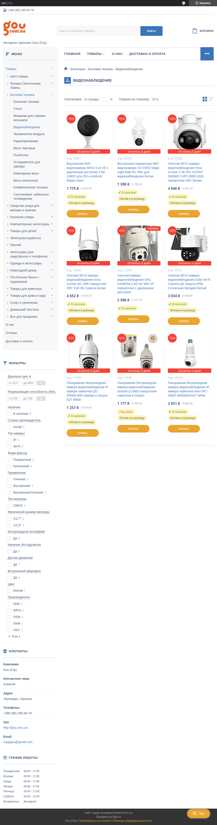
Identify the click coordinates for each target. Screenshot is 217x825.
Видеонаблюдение (27, 127)
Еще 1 (16, 636)
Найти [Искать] (151, 31)
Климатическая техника (31, 187)
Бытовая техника (22, 95)
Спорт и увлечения (23, 302)
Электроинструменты (25, 238)
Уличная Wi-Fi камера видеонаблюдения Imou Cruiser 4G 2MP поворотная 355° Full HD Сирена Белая (86, 282)
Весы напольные (26, 180)
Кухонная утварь (22, 217)
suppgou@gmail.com (18, 742)
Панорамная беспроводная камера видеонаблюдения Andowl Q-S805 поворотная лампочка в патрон (137, 389)
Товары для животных (26, 288)
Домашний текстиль (24, 309)
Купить (82, 214)
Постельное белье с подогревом (24, 279)
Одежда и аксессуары (26, 263)
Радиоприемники (26, 141)
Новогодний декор (23, 270)
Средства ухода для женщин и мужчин (24, 208)
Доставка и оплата (19, 341)
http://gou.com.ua (15, 727)
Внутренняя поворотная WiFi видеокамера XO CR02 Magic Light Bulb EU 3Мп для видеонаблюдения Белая (138, 170)
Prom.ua (127, 812)
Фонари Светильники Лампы (25, 86)
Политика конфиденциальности (132, 820)
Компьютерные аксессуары (29, 224)
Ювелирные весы (26, 173)
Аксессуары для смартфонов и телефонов (28, 254)
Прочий (15, 245)
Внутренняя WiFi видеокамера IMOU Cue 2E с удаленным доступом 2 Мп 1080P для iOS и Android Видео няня (87, 172)
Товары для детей (23, 231)
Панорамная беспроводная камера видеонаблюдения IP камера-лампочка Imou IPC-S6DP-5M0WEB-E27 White (188, 389)
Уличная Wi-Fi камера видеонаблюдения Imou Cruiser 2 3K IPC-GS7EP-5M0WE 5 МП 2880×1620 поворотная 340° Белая (185, 172)
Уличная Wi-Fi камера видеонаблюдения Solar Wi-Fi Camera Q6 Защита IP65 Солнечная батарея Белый (189, 282)
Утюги (18, 108)
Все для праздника (23, 316)
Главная (72, 53)
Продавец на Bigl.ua (108, 816)
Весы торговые (24, 148)
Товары (11, 69)
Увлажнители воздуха (29, 134)
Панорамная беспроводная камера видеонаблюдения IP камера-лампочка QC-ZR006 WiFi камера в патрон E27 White (87, 391)
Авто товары (19, 76)
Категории (77, 69)
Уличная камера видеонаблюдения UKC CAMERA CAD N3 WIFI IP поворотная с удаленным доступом (135, 284)
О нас (10, 324)
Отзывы (11, 333)
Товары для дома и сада (28, 295)
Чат (199, 813)
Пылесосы (21, 155)
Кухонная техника (26, 101)
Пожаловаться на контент (94, 820)
